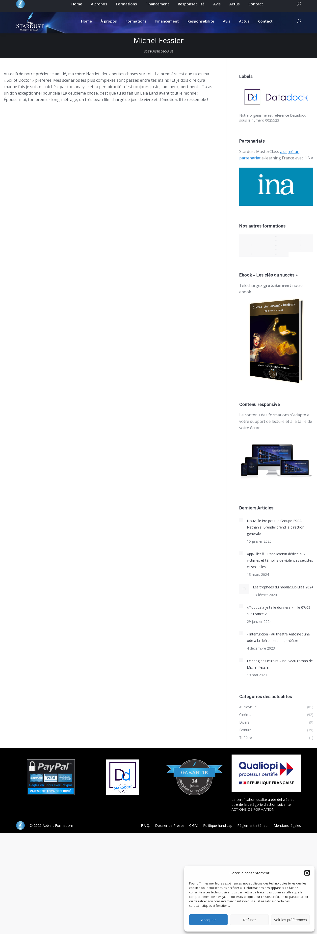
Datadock (298, 115)
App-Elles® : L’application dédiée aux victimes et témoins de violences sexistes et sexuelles (280, 560)
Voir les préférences (290, 920)
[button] (307, 872)
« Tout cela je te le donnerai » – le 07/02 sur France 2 (278, 610)
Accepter (208, 920)
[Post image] (241, 520)
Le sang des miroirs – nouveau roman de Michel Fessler (280, 664)
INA (309, 158)
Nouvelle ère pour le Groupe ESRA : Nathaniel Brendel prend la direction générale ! (275, 527)
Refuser (249, 920)
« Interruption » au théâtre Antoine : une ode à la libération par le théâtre (278, 637)
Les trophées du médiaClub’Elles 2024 (283, 587)
